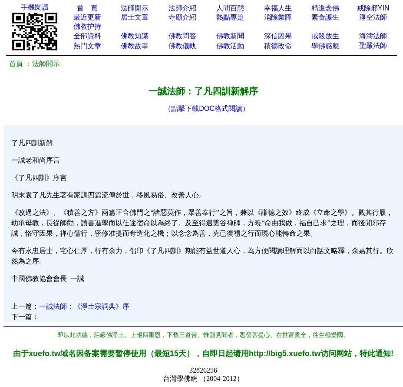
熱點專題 (230, 17)
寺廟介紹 (182, 17)
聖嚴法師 (373, 45)
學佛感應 (325, 46)
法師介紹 (182, 8)
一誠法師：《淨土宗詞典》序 (84, 306)
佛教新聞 (230, 36)
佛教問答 (182, 36)
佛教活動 (230, 46)
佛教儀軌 (182, 46)
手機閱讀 (35, 7)
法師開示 (135, 8)
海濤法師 (373, 36)
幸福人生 (278, 8)
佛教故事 (135, 46)
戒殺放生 (325, 36)
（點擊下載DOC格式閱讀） (206, 108)
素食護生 (325, 17)
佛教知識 (135, 36)
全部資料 (87, 36)
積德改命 (278, 46)
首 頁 (87, 8)
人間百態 (230, 8)
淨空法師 (373, 17)
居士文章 (135, 17)
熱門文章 (87, 46)
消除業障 (278, 17)
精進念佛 (325, 8)
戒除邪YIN (373, 8)
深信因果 (278, 36)
